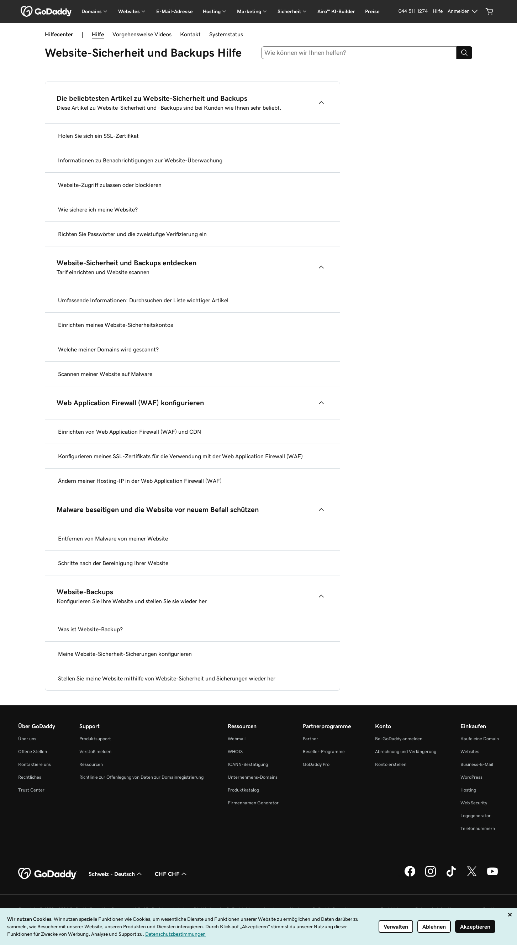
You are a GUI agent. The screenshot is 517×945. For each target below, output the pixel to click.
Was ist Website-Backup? (90, 629)
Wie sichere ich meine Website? (98, 209)
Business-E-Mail (476, 764)
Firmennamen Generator (253, 802)
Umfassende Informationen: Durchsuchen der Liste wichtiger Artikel (143, 300)
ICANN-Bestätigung (248, 764)
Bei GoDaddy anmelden (398, 738)
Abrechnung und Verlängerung (405, 751)
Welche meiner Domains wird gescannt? (108, 349)
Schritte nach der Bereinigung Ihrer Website (113, 563)
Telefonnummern (477, 828)
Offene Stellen (32, 751)
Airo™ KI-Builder (336, 11)
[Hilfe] (437, 11)
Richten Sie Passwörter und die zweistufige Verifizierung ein (132, 234)
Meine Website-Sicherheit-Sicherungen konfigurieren (125, 654)
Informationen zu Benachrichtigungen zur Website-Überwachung (140, 160)
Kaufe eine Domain (479, 738)
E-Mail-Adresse (174, 11)
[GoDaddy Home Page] (47, 874)
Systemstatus (226, 34)
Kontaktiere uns (34, 764)
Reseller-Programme (324, 751)
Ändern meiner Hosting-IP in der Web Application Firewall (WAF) (140, 481)
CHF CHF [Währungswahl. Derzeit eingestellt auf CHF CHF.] (171, 874)
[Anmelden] (463, 11)
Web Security (473, 802)
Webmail (237, 738)
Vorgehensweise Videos (142, 34)
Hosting (468, 790)
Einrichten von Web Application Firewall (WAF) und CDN (129, 431)
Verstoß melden (95, 751)
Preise (372, 11)
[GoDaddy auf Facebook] (409, 875)
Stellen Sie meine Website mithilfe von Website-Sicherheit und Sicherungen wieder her (166, 678)
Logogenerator (475, 815)
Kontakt (190, 34)
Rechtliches (29, 777)
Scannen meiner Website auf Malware (105, 374)
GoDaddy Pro (316, 764)
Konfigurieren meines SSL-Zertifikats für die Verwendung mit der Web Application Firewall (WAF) (180, 456)
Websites (469, 751)
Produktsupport (95, 738)
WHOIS (235, 751)
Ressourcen (91, 764)
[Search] (464, 52)
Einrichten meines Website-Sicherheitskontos (115, 325)
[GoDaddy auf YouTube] (492, 875)
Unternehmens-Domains (253, 777)
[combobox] (358, 52)
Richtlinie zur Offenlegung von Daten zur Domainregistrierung (141, 777)
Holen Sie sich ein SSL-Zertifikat (98, 136)
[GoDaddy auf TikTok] (451, 875)
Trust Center (31, 790)
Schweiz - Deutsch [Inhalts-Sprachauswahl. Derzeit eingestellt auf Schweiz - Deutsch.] (116, 874)
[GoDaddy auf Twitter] (471, 875)
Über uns (27, 738)
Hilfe (98, 34)
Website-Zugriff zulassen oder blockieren (110, 185)
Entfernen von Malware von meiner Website (113, 538)
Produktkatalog (243, 790)
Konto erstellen (390, 764)
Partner (310, 738)
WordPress (471, 777)
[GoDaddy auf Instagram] (430, 875)
